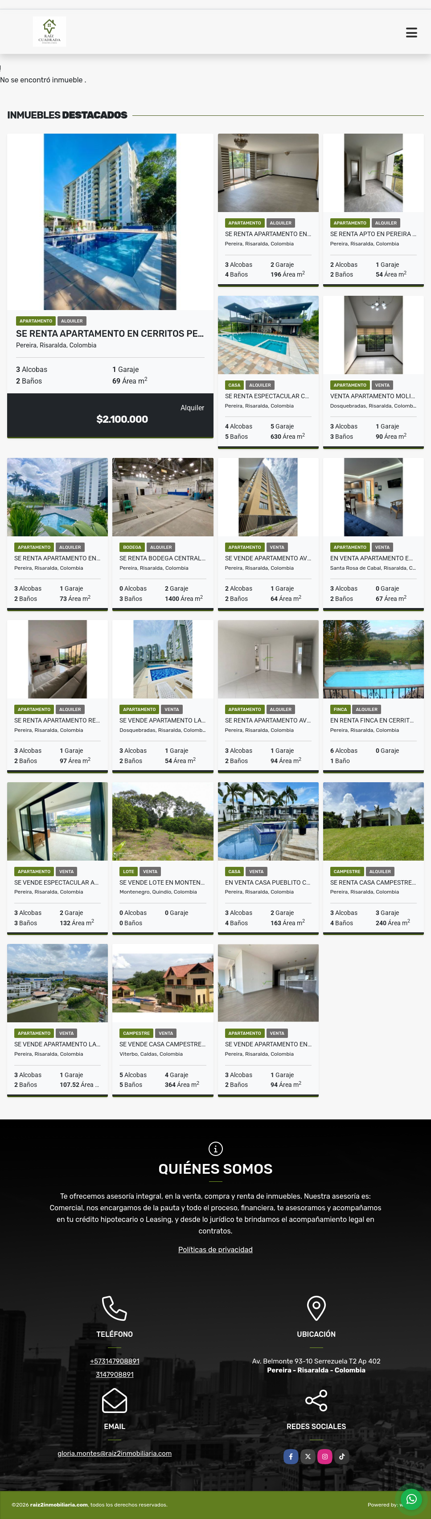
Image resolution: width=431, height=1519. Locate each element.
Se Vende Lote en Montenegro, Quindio (162, 882)
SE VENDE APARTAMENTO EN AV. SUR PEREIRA (268, 1044)
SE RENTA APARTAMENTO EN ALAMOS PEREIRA (268, 233)
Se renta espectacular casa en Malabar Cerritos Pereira (268, 396)
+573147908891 (115, 1361)
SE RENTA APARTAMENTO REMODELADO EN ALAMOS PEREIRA (57, 720)
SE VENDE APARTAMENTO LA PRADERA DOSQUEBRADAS (162, 720)
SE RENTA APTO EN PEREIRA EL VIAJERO (373, 233)
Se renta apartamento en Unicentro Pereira (57, 558)
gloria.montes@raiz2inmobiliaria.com (114, 1454)
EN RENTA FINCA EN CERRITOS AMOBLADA (373, 720)
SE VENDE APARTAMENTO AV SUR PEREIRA (268, 558)
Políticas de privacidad (215, 1249)
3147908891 (115, 1375)
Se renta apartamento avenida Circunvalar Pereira (268, 720)
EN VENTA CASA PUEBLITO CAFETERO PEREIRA (268, 882)
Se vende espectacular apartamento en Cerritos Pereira (57, 882)
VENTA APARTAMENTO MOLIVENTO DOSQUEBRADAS (373, 396)
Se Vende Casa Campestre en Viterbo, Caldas (162, 1044)
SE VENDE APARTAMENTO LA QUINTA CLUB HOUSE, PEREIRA (57, 1044)
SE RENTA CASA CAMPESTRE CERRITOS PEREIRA (373, 882)
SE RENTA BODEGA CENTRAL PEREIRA (162, 558)
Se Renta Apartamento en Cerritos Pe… (110, 333)
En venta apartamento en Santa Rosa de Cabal (373, 558)
